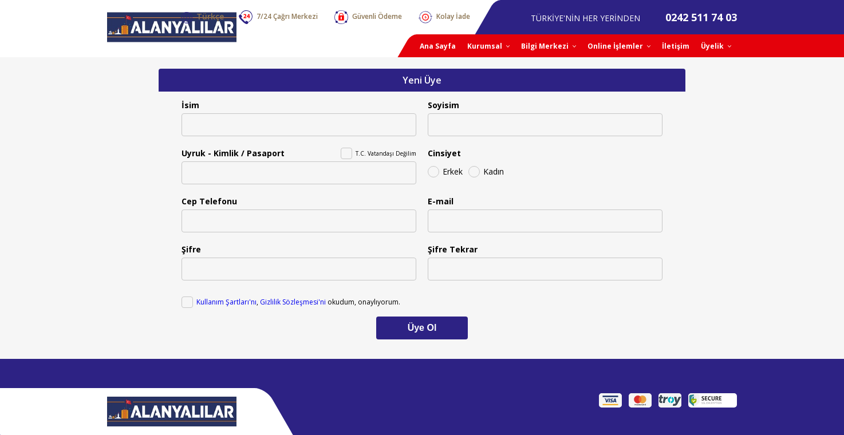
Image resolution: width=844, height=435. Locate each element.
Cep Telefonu (209, 201)
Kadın (493, 171)
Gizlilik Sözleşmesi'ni (293, 302)
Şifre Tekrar (453, 249)
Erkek (453, 171)
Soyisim (443, 105)
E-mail (440, 201)
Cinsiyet (444, 153)
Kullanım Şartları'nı (226, 302)
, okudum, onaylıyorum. (298, 302)
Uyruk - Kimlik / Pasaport (233, 153)
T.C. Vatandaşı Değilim (386, 153)
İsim (190, 105)
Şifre (191, 249)
